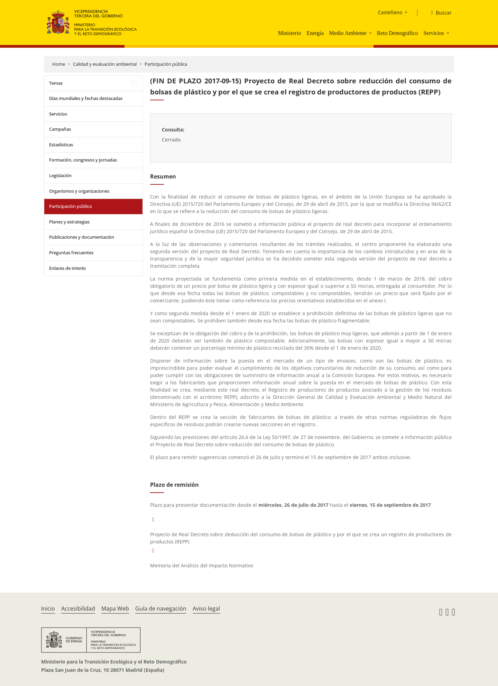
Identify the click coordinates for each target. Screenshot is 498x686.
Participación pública (166, 64)
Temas (56, 83)
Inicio (48, 608)
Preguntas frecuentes (71, 252)
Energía (314, 33)
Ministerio (289, 33)
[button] (371, 33)
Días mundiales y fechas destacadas (85, 98)
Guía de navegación (160, 608)
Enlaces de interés (67, 268)
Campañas (60, 129)
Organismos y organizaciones (79, 191)
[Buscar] (439, 12)
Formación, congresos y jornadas (83, 160)
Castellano (390, 12)
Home (58, 64)
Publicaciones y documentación (81, 237)
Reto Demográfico (397, 33)
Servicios (433, 33)
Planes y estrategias (69, 222)
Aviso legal (206, 608)
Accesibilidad (78, 608)
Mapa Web (115, 608)
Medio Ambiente (348, 33)
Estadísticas (61, 144)
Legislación (60, 175)
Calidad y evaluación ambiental (105, 64)
